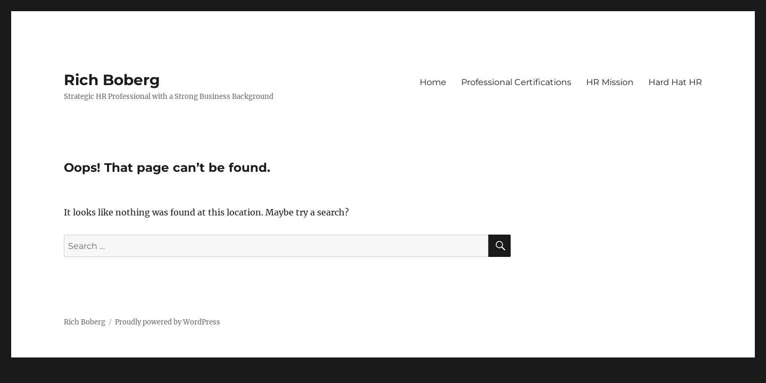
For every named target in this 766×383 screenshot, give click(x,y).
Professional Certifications (516, 82)
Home (433, 82)
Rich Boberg (112, 80)
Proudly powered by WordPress (167, 322)
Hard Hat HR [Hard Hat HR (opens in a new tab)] (675, 82)
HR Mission (610, 82)
